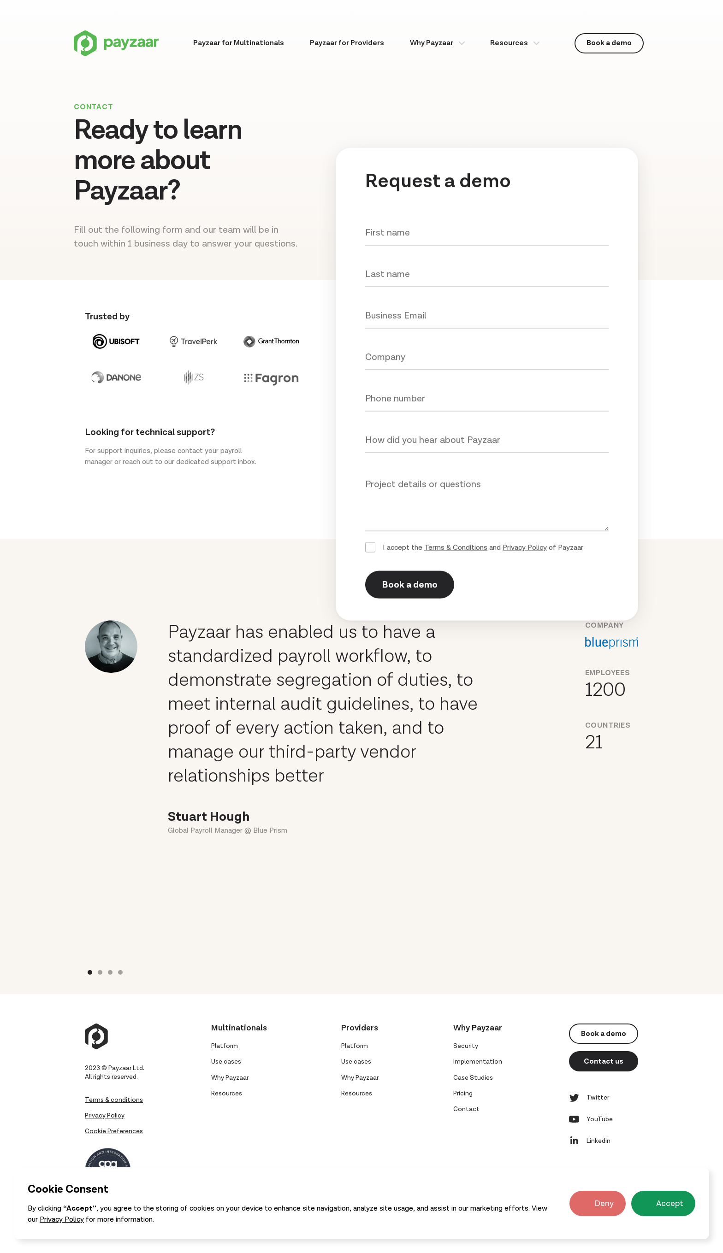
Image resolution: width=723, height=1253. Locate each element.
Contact (466, 1109)
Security (465, 1046)
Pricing (463, 1093)
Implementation (477, 1062)
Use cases (226, 1062)
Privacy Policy (62, 1219)
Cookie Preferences (114, 1131)
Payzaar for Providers (347, 43)
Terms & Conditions (455, 548)
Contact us (603, 1061)
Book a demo (609, 43)
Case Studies (473, 1078)
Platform (224, 1046)
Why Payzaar (431, 43)
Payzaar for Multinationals (238, 43)
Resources (509, 43)
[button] (437, 43)
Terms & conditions (114, 1100)
